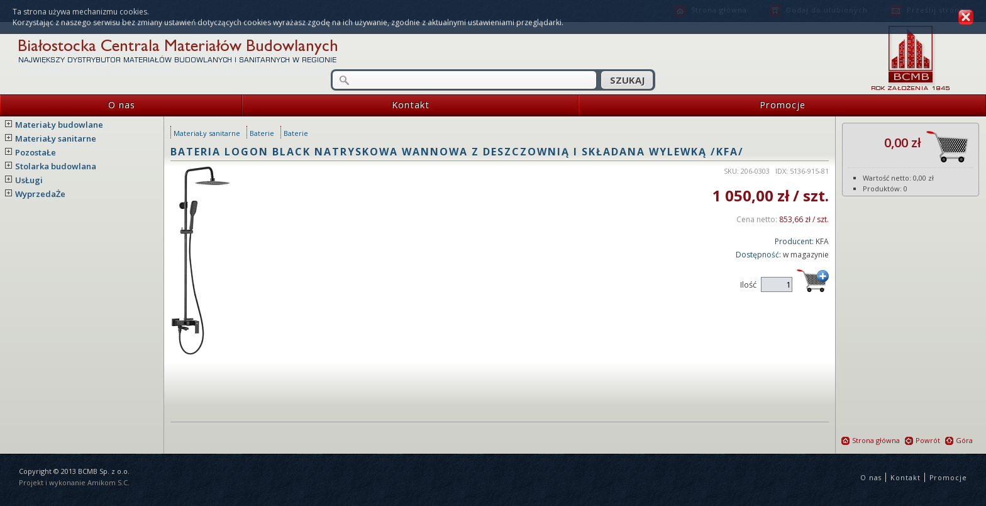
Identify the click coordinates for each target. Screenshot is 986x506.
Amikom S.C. (108, 482)
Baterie (262, 133)
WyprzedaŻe (40, 194)
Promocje (692, 105)
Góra (959, 440)
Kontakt (335, 105)
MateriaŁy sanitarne (55, 138)
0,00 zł (926, 146)
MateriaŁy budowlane (59, 124)
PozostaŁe (35, 152)
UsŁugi (29, 180)
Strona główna (870, 440)
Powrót (922, 440)
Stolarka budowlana (55, 166)
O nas (67, 105)
